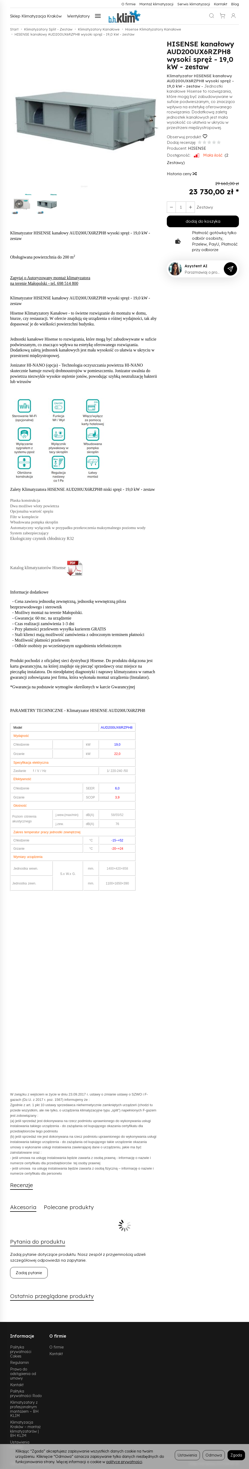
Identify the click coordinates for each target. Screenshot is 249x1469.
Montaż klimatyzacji (156, 4)
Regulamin (19, 1362)
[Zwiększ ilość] (171, 207)
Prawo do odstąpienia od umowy (23, 1373)
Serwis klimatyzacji (193, 4)
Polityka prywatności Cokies (20, 1351)
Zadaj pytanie (29, 1272)
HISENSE (197, 148)
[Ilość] (181, 207)
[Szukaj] (211, 16)
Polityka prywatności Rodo (26, 1393)
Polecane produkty (69, 1207)
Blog (235, 4)
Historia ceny (181, 173)
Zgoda (236, 1455)
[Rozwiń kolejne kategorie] (98, 16)
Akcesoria (23, 1207)
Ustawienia (187, 1455)
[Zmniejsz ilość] (190, 207)
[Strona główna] (125, 16)
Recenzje (21, 1185)
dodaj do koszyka (203, 221)
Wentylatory (78, 16)
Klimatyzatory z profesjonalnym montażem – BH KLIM (24, 1409)
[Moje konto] (233, 16)
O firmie (128, 4)
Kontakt (220, 4)
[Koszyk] (222, 16)
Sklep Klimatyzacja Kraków (36, 16)
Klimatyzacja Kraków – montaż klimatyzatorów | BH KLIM (25, 1429)
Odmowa (214, 1455)
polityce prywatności (124, 1461)
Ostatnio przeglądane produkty (52, 1296)
